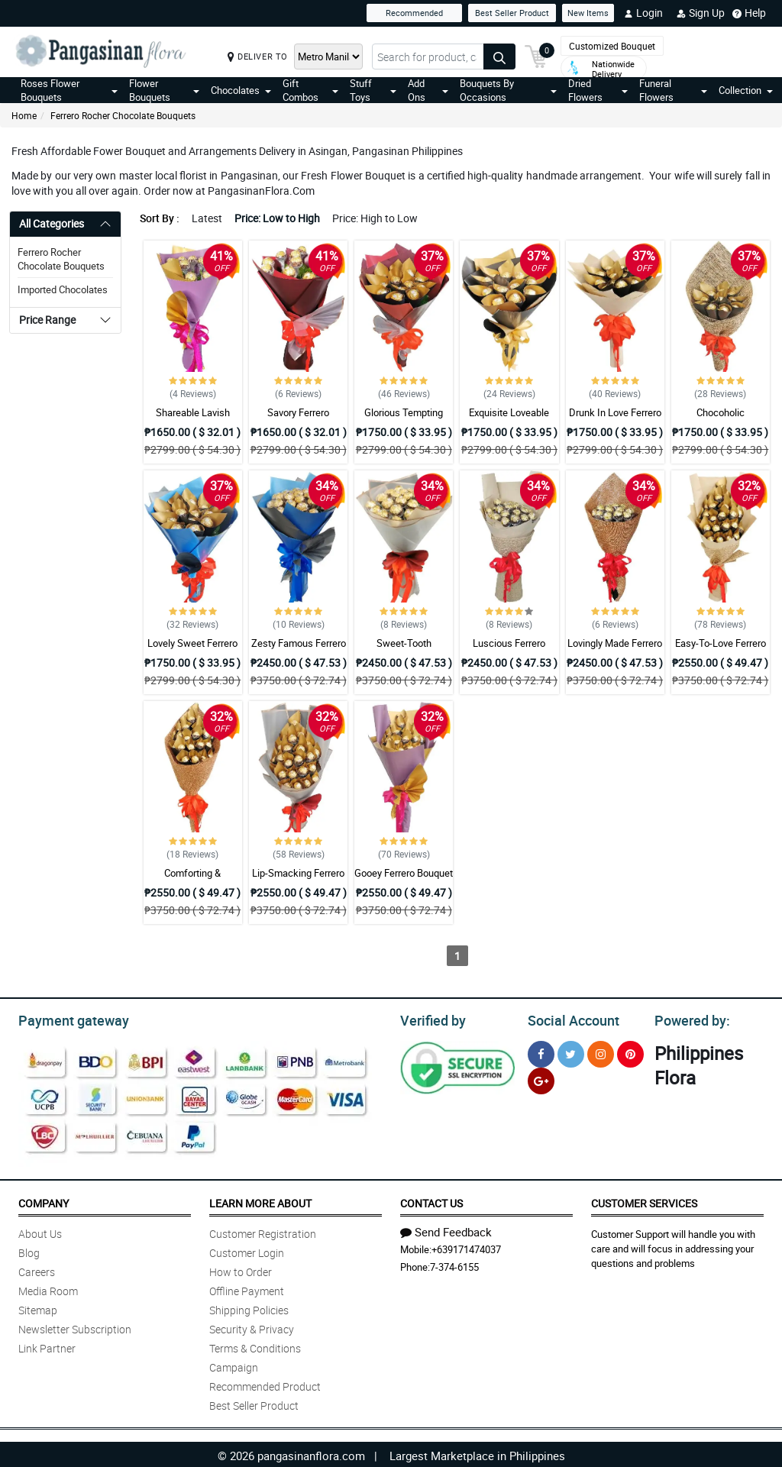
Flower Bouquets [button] (164, 90)
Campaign (233, 1365)
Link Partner (47, 1346)
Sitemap (37, 1308)
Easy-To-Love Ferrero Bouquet (720, 650)
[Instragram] (600, 1052)
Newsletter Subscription (74, 1327)
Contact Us (431, 1201)
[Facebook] (541, 1052)
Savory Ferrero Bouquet (298, 419)
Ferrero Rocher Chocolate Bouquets (123, 115)
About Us (40, 1231)
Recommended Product (265, 1384)
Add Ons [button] (428, 90)
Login (643, 13)
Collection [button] (746, 90)
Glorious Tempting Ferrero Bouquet (403, 419)
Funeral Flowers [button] (673, 90)
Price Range (47, 319)
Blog (29, 1250)
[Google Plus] (541, 1078)
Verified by (430, 1018)
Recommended (414, 12)
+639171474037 (466, 1247)
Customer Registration (262, 1231)
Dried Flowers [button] (598, 90)
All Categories (51, 223)
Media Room (48, 1288)
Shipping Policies (249, 1308)
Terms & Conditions (255, 1346)
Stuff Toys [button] (373, 90)
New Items (588, 12)
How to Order (240, 1269)
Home (24, 115)
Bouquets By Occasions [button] (508, 90)
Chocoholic (720, 412)
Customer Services (644, 1201)
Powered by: (688, 1018)
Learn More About (260, 1201)
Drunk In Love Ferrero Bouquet (615, 419)
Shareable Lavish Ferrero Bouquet (193, 419)
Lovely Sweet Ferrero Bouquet (192, 650)
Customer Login (246, 1250)
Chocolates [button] (241, 90)
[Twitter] (570, 1052)
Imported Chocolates (63, 289)
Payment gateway (66, 1018)
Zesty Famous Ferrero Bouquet (298, 650)
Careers (36, 1269)
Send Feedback (446, 1229)
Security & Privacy (251, 1327)
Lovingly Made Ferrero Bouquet (614, 650)
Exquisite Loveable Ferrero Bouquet (509, 419)
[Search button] (499, 56)
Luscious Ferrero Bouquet (509, 650)
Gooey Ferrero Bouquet (403, 873)
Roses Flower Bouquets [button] (69, 90)
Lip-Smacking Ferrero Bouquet (298, 879)
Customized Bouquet (612, 46)
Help (749, 13)
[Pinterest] (630, 1052)
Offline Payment (246, 1288)
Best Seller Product (512, 12)
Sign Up (701, 13)
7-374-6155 (454, 1265)
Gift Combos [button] (310, 90)
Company (43, 1201)
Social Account (569, 1018)
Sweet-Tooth (403, 643)
